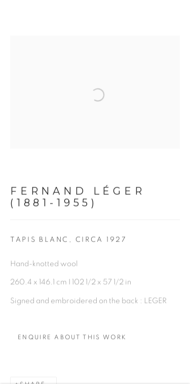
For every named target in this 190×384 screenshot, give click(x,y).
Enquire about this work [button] (72, 344)
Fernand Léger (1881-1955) (77, 204)
